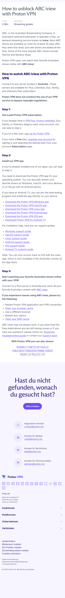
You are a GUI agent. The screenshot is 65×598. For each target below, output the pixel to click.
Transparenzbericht (9, 564)
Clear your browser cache (19, 308)
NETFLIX (34, 347)
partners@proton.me (34, 464)
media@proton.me (33, 439)
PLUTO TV (38, 354)
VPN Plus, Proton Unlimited (40, 120)
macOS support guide (17, 235)
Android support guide (17, 242)
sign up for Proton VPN (37, 133)
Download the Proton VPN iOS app (24, 216)
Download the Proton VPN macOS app (26, 205)
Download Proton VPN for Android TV (25, 220)
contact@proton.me (34, 426)
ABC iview (41, 289)
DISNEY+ (22, 347)
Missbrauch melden (11, 544)
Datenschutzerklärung (10, 559)
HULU (44, 347)
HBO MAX (18, 350)
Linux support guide (16, 238)
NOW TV (25, 354)
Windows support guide (18, 231)
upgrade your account (40, 139)
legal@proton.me (32, 451)
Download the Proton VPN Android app (26, 212)
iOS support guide (15, 245)
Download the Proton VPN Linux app (25, 209)
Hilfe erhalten (32, 406)
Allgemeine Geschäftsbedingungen (15, 562)
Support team (49, 335)
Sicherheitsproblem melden (15, 550)
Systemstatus (8, 541)
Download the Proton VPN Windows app (27, 202)
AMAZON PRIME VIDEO (39, 350)
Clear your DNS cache (17, 319)
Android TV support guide (19, 249)
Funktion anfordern (11, 553)
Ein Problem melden (11, 547)
